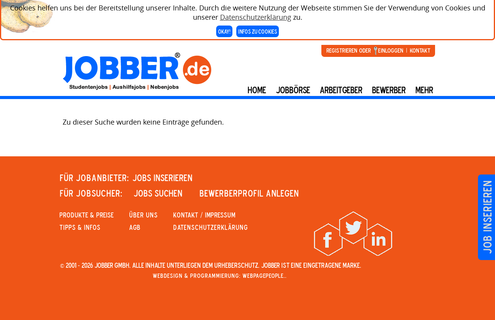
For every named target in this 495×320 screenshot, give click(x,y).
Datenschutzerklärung (255, 15)
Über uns (143, 214)
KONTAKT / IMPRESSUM (204, 214)
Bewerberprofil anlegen (249, 193)
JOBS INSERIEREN (162, 177)
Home (257, 90)
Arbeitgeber (341, 90)
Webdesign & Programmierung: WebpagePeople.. (220, 275)
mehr (424, 90)
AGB (134, 227)
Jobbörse (293, 90)
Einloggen (390, 50)
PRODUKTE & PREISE (87, 214)
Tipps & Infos (80, 227)
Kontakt (420, 50)
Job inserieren (487, 217)
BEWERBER (389, 90)
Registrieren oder (348, 50)
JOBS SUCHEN (158, 193)
